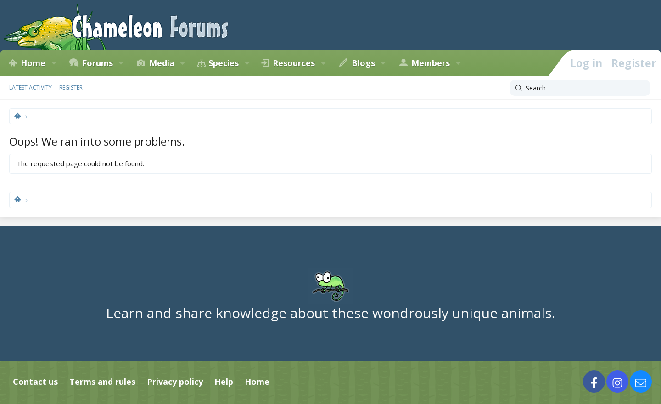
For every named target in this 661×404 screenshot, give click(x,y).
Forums (97, 62)
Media (161, 62)
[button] (53, 63)
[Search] (580, 88)
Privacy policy (175, 381)
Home (33, 62)
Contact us (35, 381)
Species (223, 62)
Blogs (363, 62)
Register (71, 87)
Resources (294, 62)
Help (223, 381)
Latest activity (30, 87)
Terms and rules (102, 381)
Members (430, 62)
